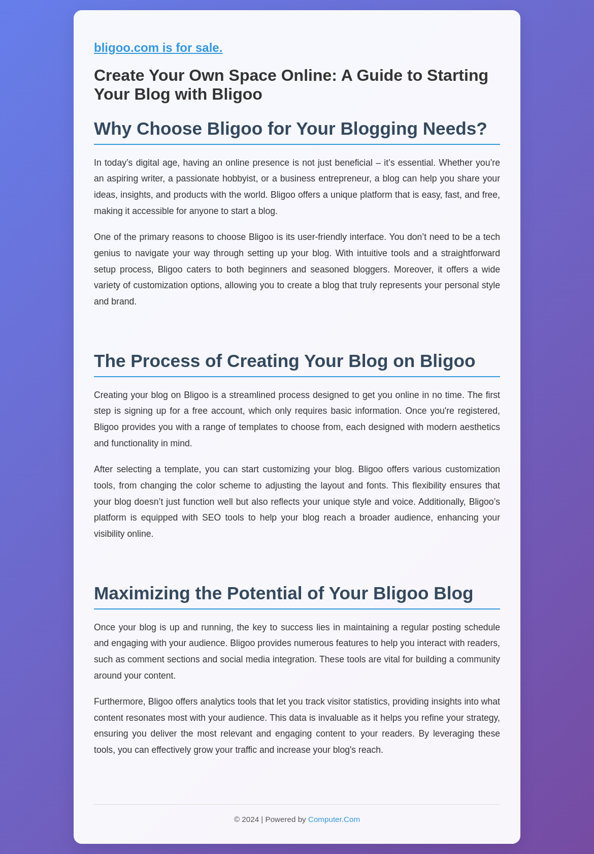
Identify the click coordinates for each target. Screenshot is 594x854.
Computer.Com (334, 819)
